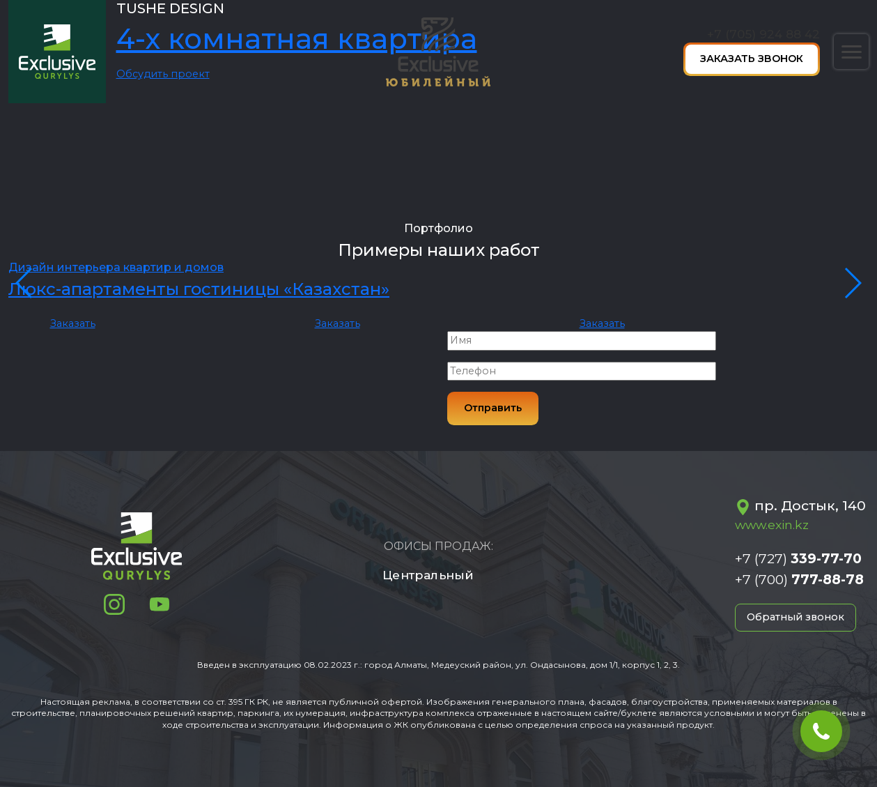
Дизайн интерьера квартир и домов (116, 267)
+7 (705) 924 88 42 (763, 34)
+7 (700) (799, 579)
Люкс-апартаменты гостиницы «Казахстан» (198, 289)
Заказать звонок (751, 58)
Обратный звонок (795, 617)
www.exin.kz (772, 524)
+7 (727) (798, 558)
